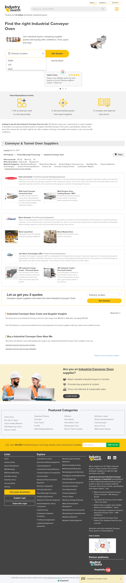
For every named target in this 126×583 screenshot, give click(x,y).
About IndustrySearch (11, 466)
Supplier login (20, 498)
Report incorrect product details (107, 356)
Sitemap (7, 487)
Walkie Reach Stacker (102, 429)
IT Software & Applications (46, 520)
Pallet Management (69, 479)
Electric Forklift (10, 430)
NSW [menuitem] (10, 60)
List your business (20, 492)
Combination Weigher (86, 166)
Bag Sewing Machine (29, 164)
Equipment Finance (41, 416)
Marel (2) (27, 159)
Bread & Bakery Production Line (71, 164)
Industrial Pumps (42, 510)
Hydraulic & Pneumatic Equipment (48, 500)
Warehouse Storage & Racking (72, 500)
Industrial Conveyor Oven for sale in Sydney (20, 345)
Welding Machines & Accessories (73, 510)
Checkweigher (9, 166)
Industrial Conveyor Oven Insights (18, 169)
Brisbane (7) (34, 162)
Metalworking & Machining (71, 469)
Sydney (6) (23, 162)
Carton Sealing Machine (13, 423)
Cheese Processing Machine (28, 166)
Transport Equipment (69, 493)
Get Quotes (57, 53)
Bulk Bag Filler (92, 164)
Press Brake (69, 419)
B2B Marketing (9, 469)
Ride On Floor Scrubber (73, 429)
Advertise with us (10, 480)
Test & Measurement (69, 490)
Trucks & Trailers (67, 497)
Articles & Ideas (9, 462)
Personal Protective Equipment (72, 483)
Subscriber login (20, 503)
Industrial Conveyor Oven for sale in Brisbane (21, 349)
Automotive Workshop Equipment (48, 462)
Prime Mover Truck (71, 423)
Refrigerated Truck (71, 426)
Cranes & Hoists (42, 476)
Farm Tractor (39, 423)
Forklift (37, 426)
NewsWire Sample (10, 476)
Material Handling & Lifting (71, 465)
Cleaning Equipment (44, 466)
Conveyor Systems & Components (48, 473)
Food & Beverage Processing (28, 155)
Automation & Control (44, 459)
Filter (118, 154)
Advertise (115, 3)
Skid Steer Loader (101, 416)
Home (6, 459)
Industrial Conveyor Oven (54, 155)
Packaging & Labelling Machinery (73, 476)
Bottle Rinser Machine (47, 164)
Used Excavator (100, 423)
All (34, 159)
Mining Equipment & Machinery (73, 472)
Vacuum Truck (99, 426)
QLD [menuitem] (10, 69)
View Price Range (57, 61)
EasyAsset (107, 520)
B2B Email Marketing (11, 473)
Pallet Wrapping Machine (43, 429)
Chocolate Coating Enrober (64, 166)
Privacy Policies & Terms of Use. (53, 578)
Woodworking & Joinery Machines (73, 513)
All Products (8, 155)
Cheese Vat (46, 166)
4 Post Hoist (9, 417)
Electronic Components (45, 486)
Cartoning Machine (107, 164)
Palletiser (67, 416)
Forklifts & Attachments (45, 497)
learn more (71, 396)
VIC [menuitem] (10, 64)
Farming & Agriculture (44, 490)
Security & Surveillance (70, 486)
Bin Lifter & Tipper (11, 420)
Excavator (38, 419)
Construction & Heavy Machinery (48, 469)
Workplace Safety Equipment (72, 520)
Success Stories (9, 483)
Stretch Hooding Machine (104, 419)
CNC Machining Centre (13, 427)
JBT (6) (19, 159)
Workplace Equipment (69, 517)
